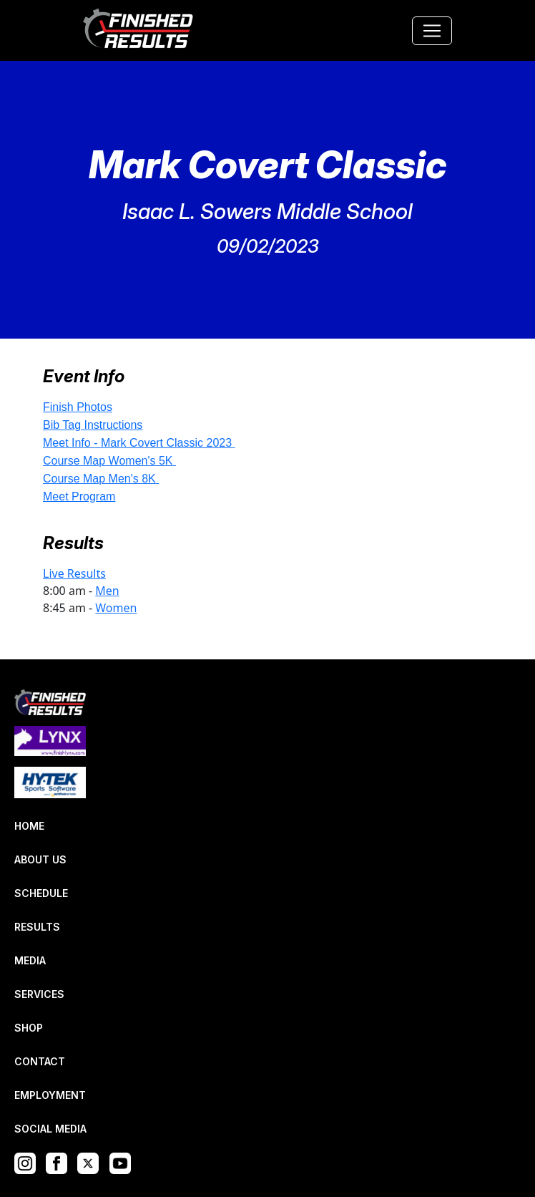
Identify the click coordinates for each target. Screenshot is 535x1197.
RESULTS (37, 927)
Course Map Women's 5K (108, 461)
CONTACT (39, 1061)
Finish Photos (77, 407)
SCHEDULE (41, 893)
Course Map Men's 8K (99, 478)
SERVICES (39, 994)
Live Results (74, 573)
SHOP (28, 1028)
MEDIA (30, 960)
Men (107, 590)
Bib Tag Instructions (92, 425)
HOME (29, 826)
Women (116, 608)
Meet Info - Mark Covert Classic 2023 (137, 443)
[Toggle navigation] (432, 30)
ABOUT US (40, 859)
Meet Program (79, 496)
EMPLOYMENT (50, 1095)
